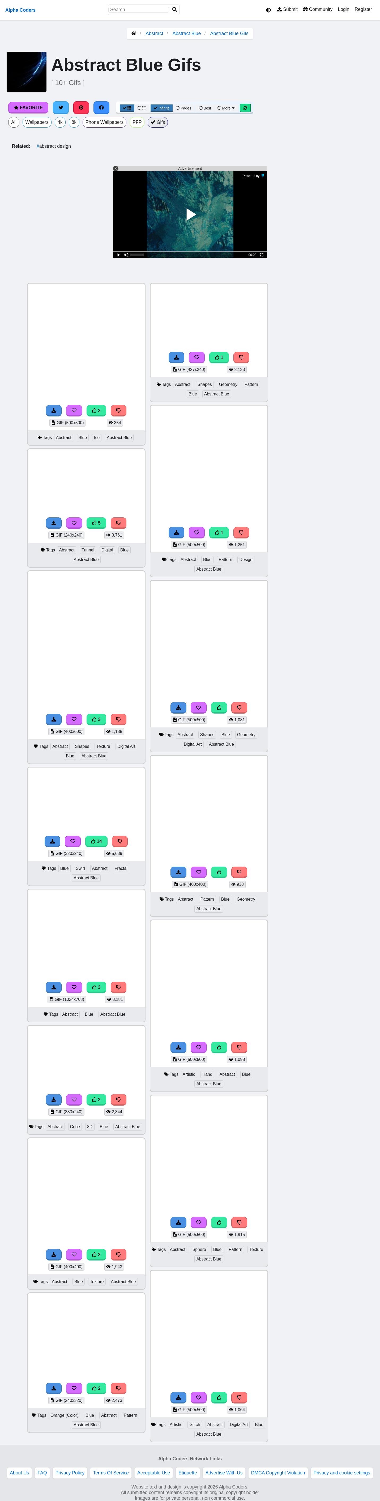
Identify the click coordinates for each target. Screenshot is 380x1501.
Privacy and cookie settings (342, 1472)
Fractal (121, 868)
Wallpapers (37, 122)
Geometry (228, 384)
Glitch (194, 1424)
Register (363, 9)
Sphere (199, 1249)
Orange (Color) (64, 1415)
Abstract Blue (186, 33)
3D (89, 1126)
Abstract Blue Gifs (229, 33)
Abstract (154, 33)
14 (96, 841)
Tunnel (88, 550)
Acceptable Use (153, 1472)
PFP (137, 122)
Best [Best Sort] (205, 108)
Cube (75, 1126)
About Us (19, 1472)
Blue (83, 437)
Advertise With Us (224, 1472)
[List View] (141, 108)
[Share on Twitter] (61, 107)
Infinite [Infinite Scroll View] (161, 108)
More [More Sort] (226, 108)
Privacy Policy (70, 1472)
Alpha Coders (20, 10)
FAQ (42, 1472)
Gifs (158, 122)
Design (245, 559)
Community (317, 9)
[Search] (174, 10)
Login (343, 9)
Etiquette (187, 1472)
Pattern (130, 1415)
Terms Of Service (111, 1472)
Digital (107, 550)
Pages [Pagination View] (183, 108)
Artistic (189, 1074)
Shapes (82, 746)
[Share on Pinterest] (81, 107)
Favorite (28, 107)
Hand (207, 1074)
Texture (103, 746)
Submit (287, 9)
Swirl (80, 868)
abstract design (54, 146)
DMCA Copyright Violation (278, 1472)
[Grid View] (127, 108)
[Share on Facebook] (101, 107)
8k (74, 122)
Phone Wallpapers (104, 122)
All (13, 122)
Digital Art (126, 746)
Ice (97, 437)
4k (60, 122)
